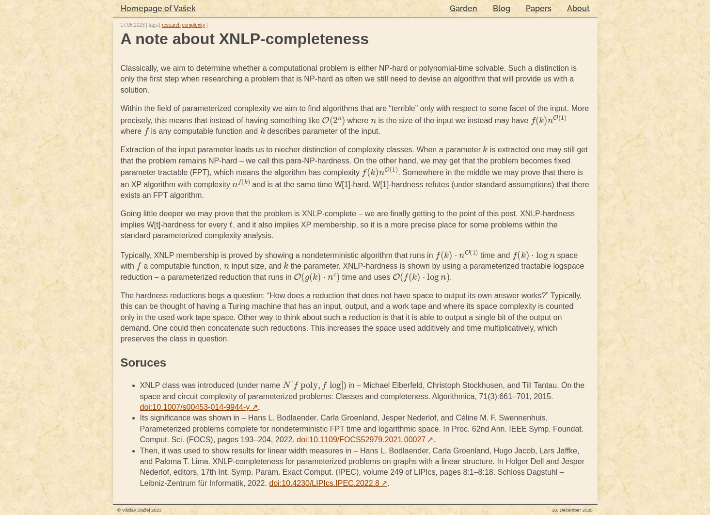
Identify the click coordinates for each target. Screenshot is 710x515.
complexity (193, 25)
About (578, 8)
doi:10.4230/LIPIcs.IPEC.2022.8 (328, 483)
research (171, 25)
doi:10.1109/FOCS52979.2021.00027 (365, 439)
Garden (463, 8)
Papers (539, 8)
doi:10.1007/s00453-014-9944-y (199, 407)
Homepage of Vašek (158, 8)
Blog (501, 8)
